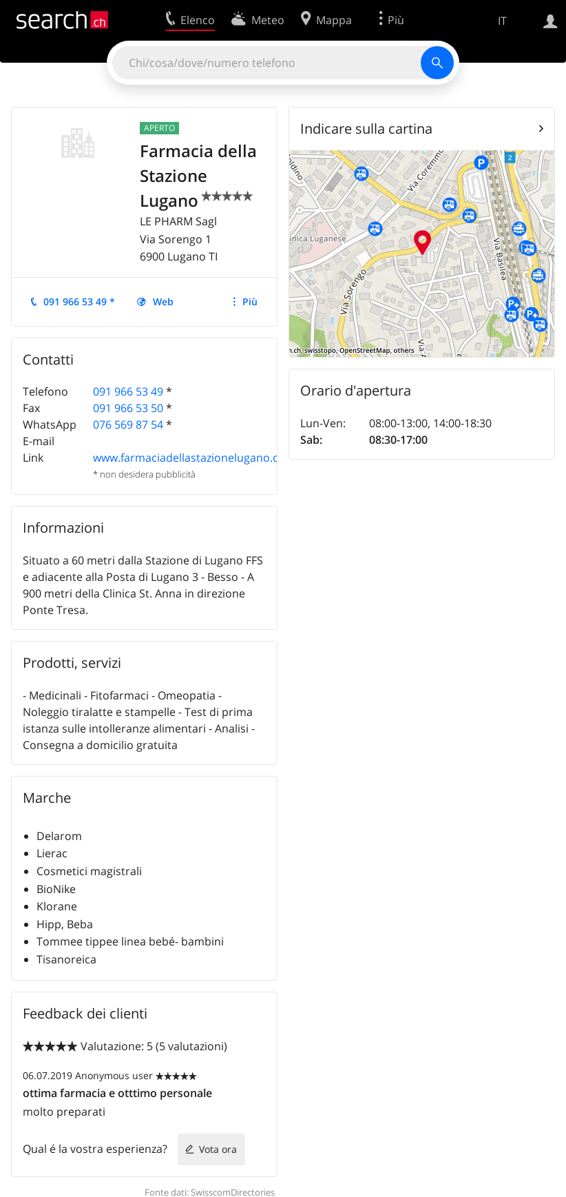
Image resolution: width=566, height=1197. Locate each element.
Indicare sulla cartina (366, 128)
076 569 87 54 (128, 424)
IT (502, 20)
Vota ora (218, 1149)
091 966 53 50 (128, 408)
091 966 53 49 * (79, 301)
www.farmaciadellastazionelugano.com (194, 457)
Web (163, 301)
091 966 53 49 (128, 391)
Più (250, 301)
